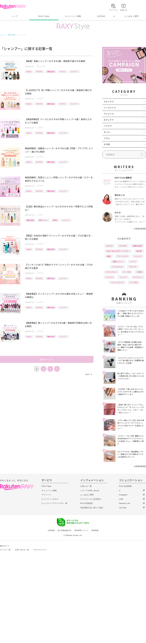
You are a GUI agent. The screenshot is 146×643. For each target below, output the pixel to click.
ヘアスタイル (117, 266)
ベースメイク (110, 107)
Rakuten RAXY (13, 6)
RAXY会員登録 (125, 486)
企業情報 (51, 530)
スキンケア (109, 101)
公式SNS (101, 16)
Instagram (123, 495)
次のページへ (47, 359)
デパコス (62, 71)
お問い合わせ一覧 (22, 550)
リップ (132, 261)
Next (88, 374)
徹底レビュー (43, 220)
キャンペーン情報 (73, 16)
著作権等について (81, 530)
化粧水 (139, 272)
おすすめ (39, 71)
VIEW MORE (139, 228)
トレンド (137, 256)
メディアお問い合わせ (89, 490)
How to (29, 71)
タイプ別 (133, 282)
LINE (121, 499)
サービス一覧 (5, 550)
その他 (107, 144)
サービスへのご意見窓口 (90, 499)
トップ (15, 16)
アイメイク (40, 66)
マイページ (46, 495)
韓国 (109, 256)
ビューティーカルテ (50, 499)
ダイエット (137, 277)
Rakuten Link (124, 503)
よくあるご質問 (131, 16)
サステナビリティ (40, 550)
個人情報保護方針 (65, 530)
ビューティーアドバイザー (52, 503)
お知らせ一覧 (86, 486)
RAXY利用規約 (86, 503)
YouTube (122, 508)
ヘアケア (40, 98)
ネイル (107, 132)
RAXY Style (43, 16)
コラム (107, 138)
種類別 (55, 220)
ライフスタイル (117, 282)
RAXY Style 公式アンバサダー (118, 251)
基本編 (139, 251)
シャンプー (74, 71)
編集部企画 (50, 71)
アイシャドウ (122, 256)
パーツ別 (126, 272)
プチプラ (62, 104)
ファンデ (123, 277)
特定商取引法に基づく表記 (91, 508)
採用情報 (94, 530)
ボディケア (109, 119)
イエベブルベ (111, 272)
